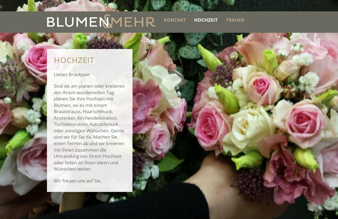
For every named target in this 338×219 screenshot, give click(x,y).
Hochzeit (206, 20)
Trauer (235, 20)
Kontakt (175, 20)
